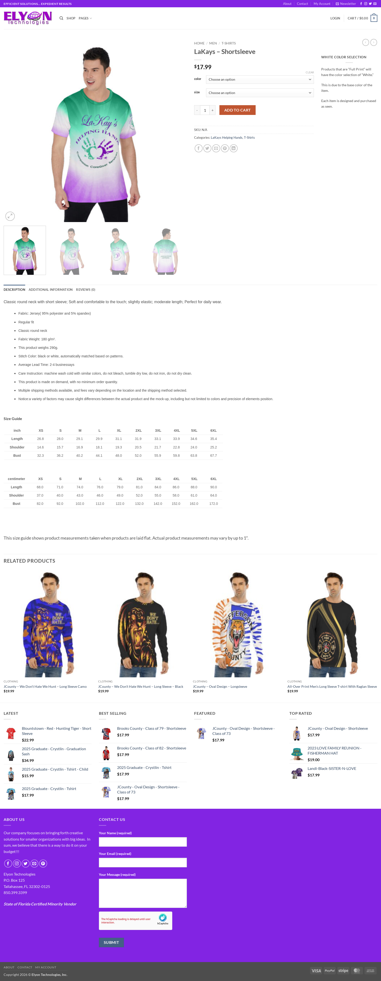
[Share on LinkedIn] (234, 148)
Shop (71, 18)
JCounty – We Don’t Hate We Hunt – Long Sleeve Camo (45, 686)
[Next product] (365, 42)
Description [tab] (14, 290)
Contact (302, 4)
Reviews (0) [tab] (85, 290)
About (287, 4)
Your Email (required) (115, 854)
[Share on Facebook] (199, 148)
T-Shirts (229, 43)
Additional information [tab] (51, 290)
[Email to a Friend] (216, 148)
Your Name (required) (115, 833)
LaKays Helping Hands (226, 137)
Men (213, 43)
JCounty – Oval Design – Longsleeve (220, 686)
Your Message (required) (117, 874)
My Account (322, 4)
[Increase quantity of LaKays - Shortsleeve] (213, 110)
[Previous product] (373, 42)
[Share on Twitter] (207, 148)
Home (199, 43)
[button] (346, 3)
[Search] (61, 18)
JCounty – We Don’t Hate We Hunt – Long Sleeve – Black (140, 686)
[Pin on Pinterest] (225, 148)
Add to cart (237, 110)
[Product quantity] (205, 110)
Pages (85, 18)
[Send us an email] (374, 4)
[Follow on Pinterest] (43, 864)
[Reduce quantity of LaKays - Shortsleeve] (197, 110)
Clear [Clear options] (310, 72)
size (197, 92)
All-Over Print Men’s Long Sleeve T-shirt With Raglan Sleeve (332, 686)
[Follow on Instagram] (365, 4)
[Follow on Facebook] (361, 4)
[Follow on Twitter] (370, 4)
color (197, 79)
